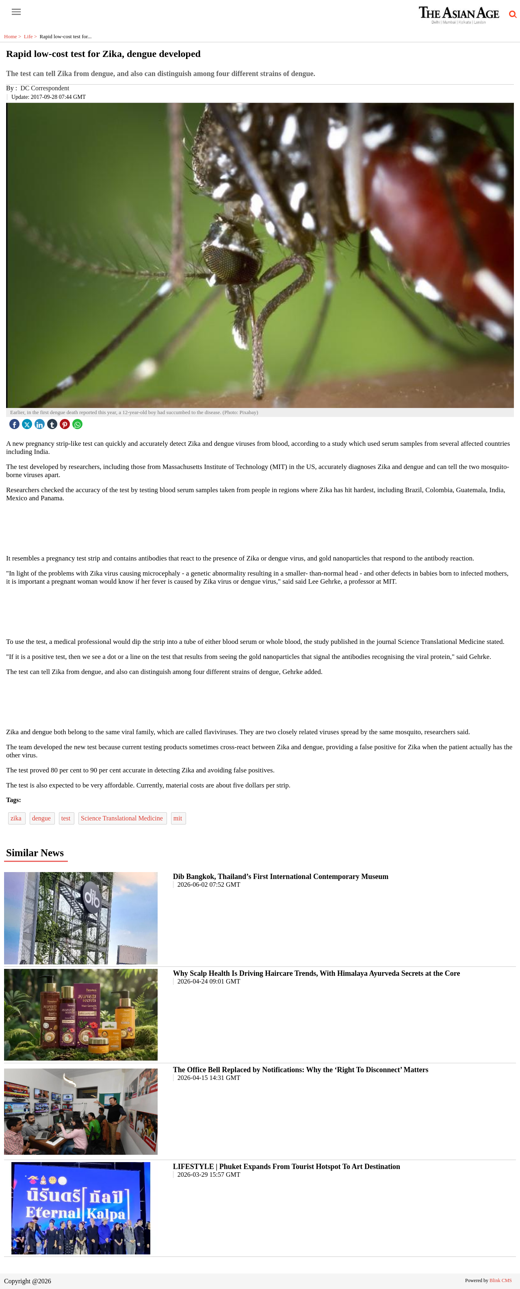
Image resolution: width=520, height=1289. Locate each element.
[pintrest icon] (66, 422)
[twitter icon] (28, 422)
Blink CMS (501, 1280)
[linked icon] (41, 422)
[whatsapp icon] (78, 422)
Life (32, 36)
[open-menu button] (16, 12)
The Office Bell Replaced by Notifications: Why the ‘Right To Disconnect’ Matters (301, 1070)
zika (17, 818)
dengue (42, 818)
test (66, 818)
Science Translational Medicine (123, 818)
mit (178, 818)
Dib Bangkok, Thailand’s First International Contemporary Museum (281, 876)
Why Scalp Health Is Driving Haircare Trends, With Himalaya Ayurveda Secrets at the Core (316, 973)
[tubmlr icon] (53, 422)
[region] (260, 527)
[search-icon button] (511, 15)
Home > (14, 36)
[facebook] (15, 422)
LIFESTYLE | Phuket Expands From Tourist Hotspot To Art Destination (286, 1166)
